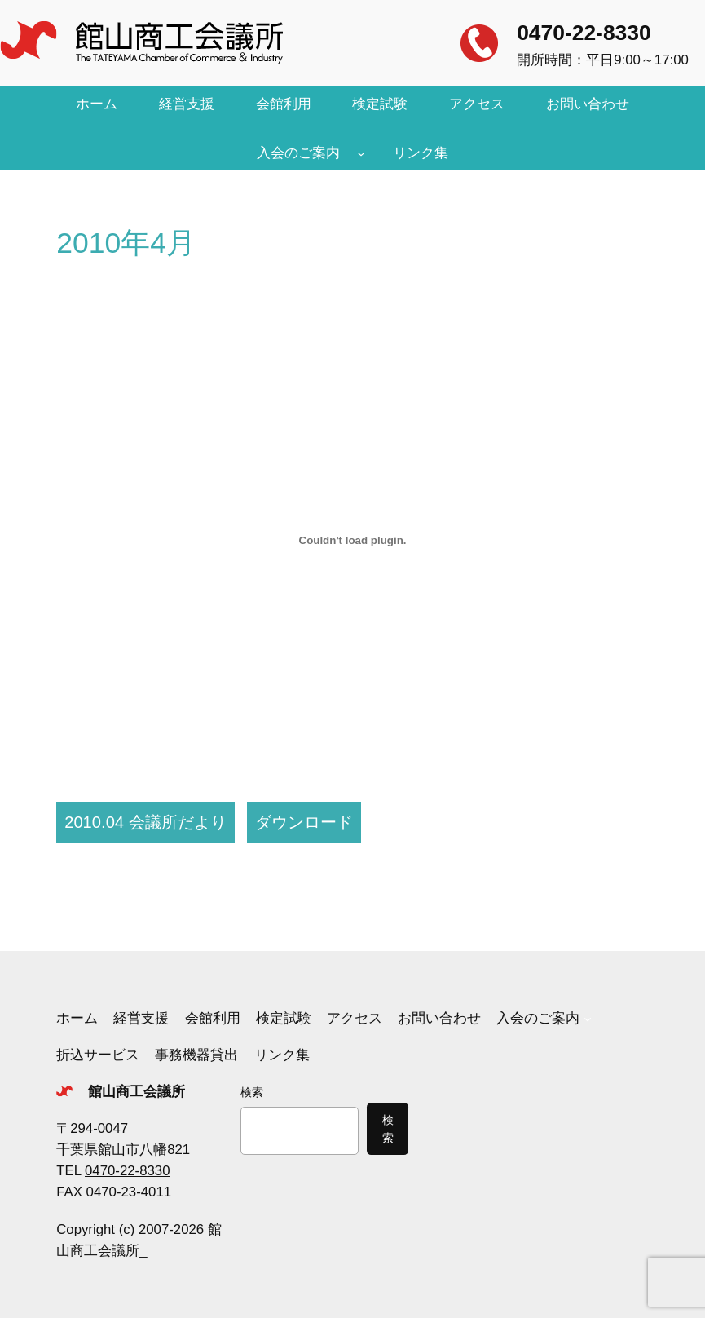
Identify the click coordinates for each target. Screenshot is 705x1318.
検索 (251, 1092)
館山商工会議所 (136, 1091)
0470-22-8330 (583, 32)
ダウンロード (304, 822)
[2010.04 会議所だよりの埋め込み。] (352, 540)
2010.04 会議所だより (145, 822)
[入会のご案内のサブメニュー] (361, 153)
